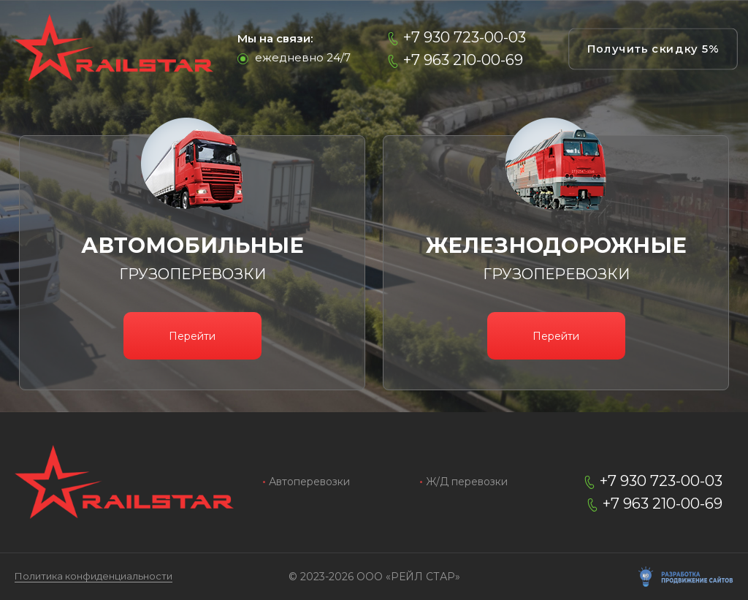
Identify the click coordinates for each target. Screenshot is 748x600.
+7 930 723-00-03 (464, 37)
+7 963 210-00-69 (463, 60)
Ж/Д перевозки (467, 481)
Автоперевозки (309, 481)
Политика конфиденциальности (93, 576)
